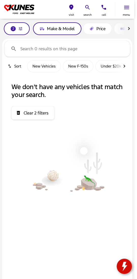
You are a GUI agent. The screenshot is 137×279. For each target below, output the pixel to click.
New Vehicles (44, 66)
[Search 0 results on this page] (67, 49)
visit (71, 15)
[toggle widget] (124, 266)
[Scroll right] (128, 29)
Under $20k (111, 66)
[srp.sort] (15, 66)
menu (126, 15)
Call (104, 15)
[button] (71, 9)
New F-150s (78, 66)
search (87, 15)
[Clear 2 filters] (32, 113)
